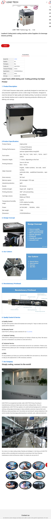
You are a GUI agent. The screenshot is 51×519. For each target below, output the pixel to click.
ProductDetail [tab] (25, 54)
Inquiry (5, 45)
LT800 (15, 59)
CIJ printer (29, 331)
